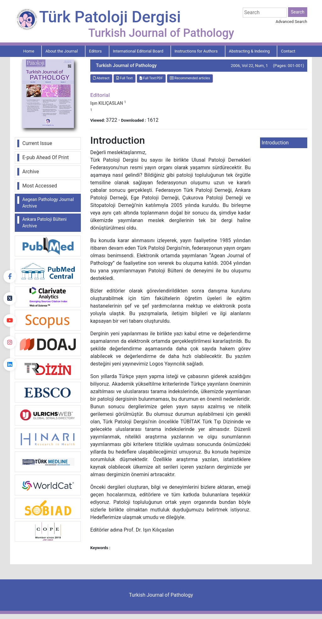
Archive (30, 172)
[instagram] (9, 342)
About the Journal (61, 51)
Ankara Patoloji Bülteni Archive (44, 222)
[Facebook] (9, 276)
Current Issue (37, 143)
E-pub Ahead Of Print (45, 157)
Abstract (101, 78)
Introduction (275, 143)
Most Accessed (39, 186)
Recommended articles (190, 78)
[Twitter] (9, 298)
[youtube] (9, 320)
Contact (288, 51)
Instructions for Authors (196, 51)
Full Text (124, 78)
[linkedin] (9, 364)
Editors (95, 51)
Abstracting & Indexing (249, 51)
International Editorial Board (138, 51)
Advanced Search (291, 21)
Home (28, 51)
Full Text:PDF (151, 78)
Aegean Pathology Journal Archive (48, 203)
